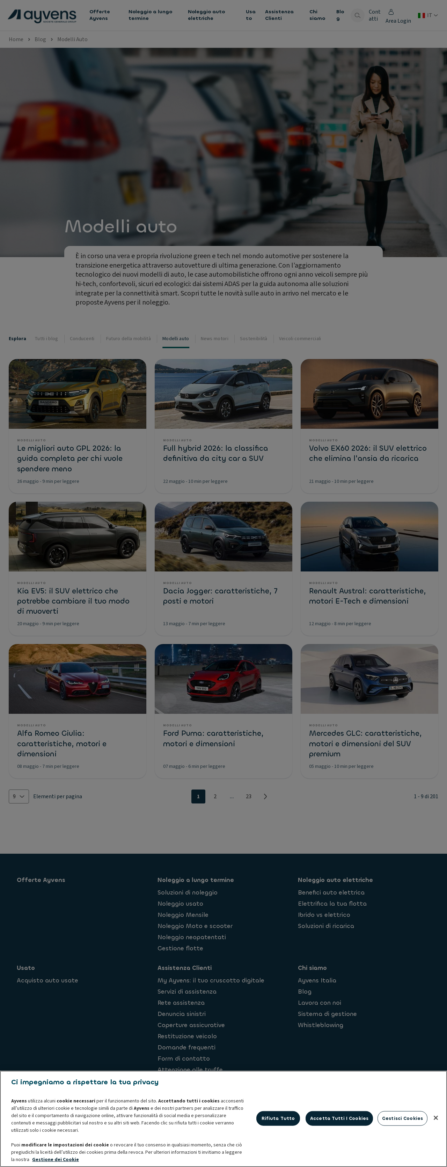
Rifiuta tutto (278, 1118)
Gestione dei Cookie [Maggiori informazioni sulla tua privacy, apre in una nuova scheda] (55, 1159)
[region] (223, 1119)
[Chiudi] (436, 1117)
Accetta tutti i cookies (339, 1118)
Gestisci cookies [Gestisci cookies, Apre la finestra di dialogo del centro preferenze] (402, 1118)
